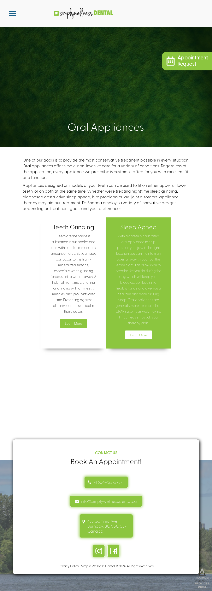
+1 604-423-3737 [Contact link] (108, 482)
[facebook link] (113, 551)
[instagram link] (99, 551)
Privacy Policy (69, 566)
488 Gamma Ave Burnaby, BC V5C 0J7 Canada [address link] (106, 526)
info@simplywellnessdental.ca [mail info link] (109, 501)
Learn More (73, 323)
